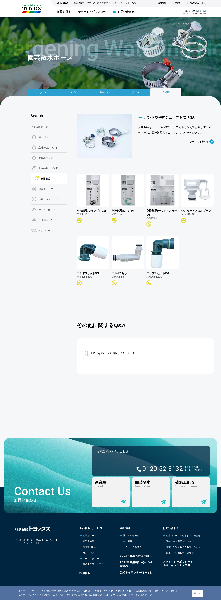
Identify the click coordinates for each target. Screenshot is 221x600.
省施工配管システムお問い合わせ (183, 547)
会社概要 (127, 541)
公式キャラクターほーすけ (136, 572)
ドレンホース (45, 230)
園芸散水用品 (90, 547)
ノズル (73, 91)
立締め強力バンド (48, 147)
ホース (43, 91)
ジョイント (104, 91)
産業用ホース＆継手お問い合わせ (183, 535)
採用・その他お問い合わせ (180, 552)
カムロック (88, 552)
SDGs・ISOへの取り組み (136, 555)
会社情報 (176, 3)
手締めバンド (45, 158)
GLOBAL (193, 3)
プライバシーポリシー (122, 594)
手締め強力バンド (48, 168)
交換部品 (45, 178)
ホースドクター (91, 558)
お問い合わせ (126, 11)
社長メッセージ (131, 535)
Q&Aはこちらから (199, 141)
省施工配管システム (93, 564)
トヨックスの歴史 (132, 547)
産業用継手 (88, 541)
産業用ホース (90, 535)
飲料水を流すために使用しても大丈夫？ (109, 353)
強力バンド (44, 137)
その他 (165, 90)
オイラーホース (47, 210)
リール (135, 91)
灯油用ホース (45, 220)
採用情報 (162, 3)
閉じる (197, 593)
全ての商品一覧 (39, 126)
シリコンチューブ (48, 199)
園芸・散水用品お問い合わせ (181, 541)
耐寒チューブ (45, 189)
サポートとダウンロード (93, 11)
